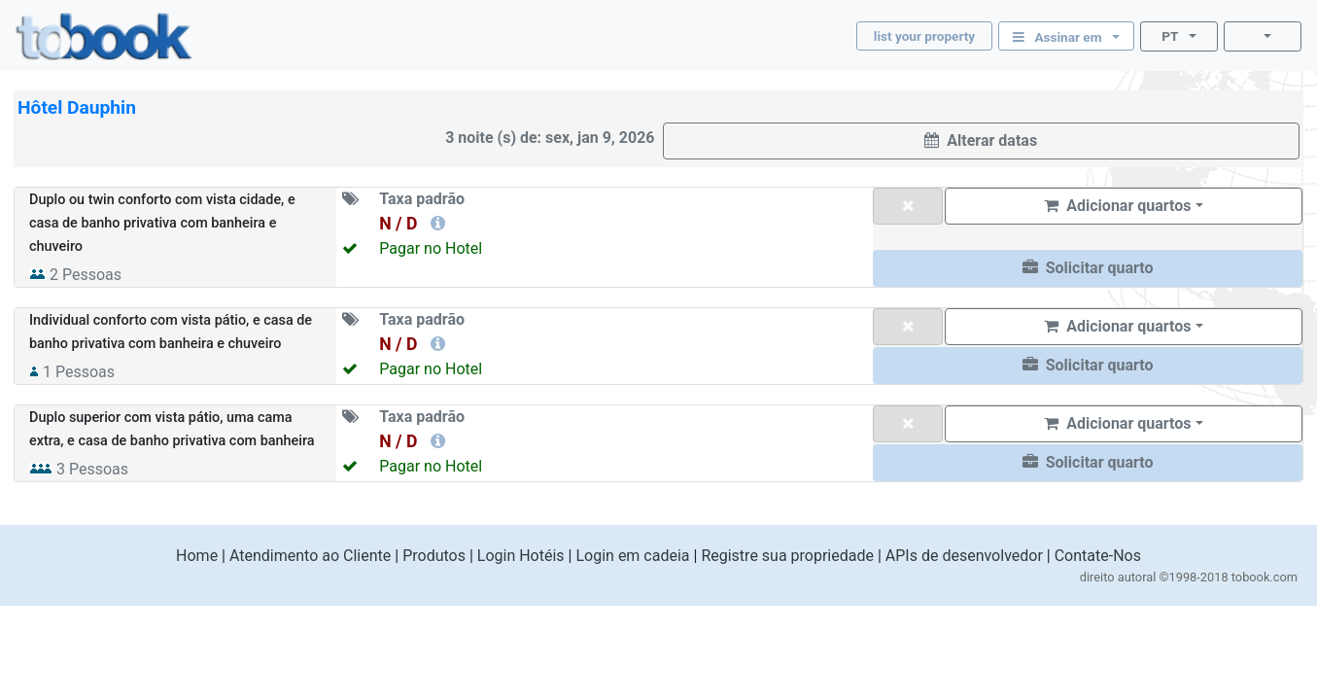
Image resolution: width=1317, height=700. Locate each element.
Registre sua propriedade (787, 555)
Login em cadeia (632, 555)
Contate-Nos (1098, 555)
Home (197, 555)
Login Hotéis (521, 555)
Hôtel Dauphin (76, 107)
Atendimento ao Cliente (310, 555)
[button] (1087, 268)
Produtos (434, 555)
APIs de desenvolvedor (964, 555)
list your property (924, 36)
